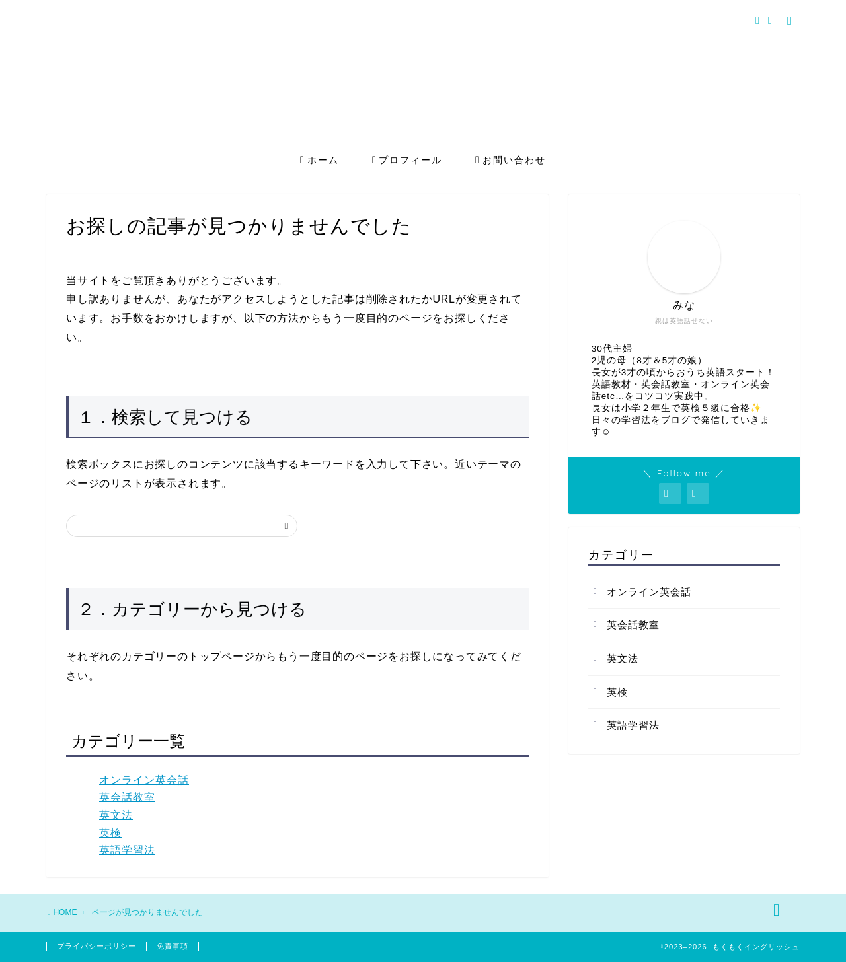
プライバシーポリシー (96, 946)
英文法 (116, 815)
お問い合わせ (510, 160)
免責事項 (172, 946)
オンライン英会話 (144, 780)
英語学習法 (127, 850)
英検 (110, 832)
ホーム (319, 160)
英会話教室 (127, 797)
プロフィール (407, 160)
